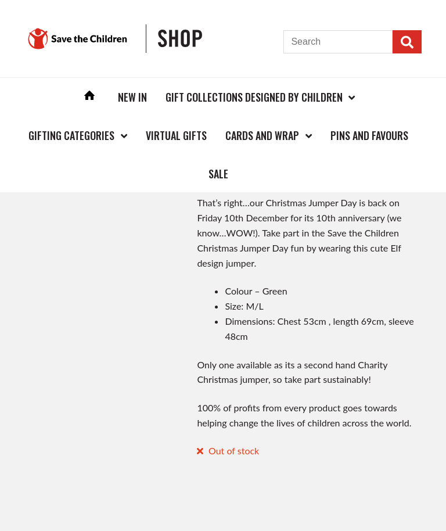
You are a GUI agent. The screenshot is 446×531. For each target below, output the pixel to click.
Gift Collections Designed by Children (254, 97)
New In (132, 97)
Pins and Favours (369, 135)
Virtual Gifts (176, 135)
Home (89, 97)
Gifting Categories (71, 135)
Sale (218, 173)
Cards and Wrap (262, 135)
